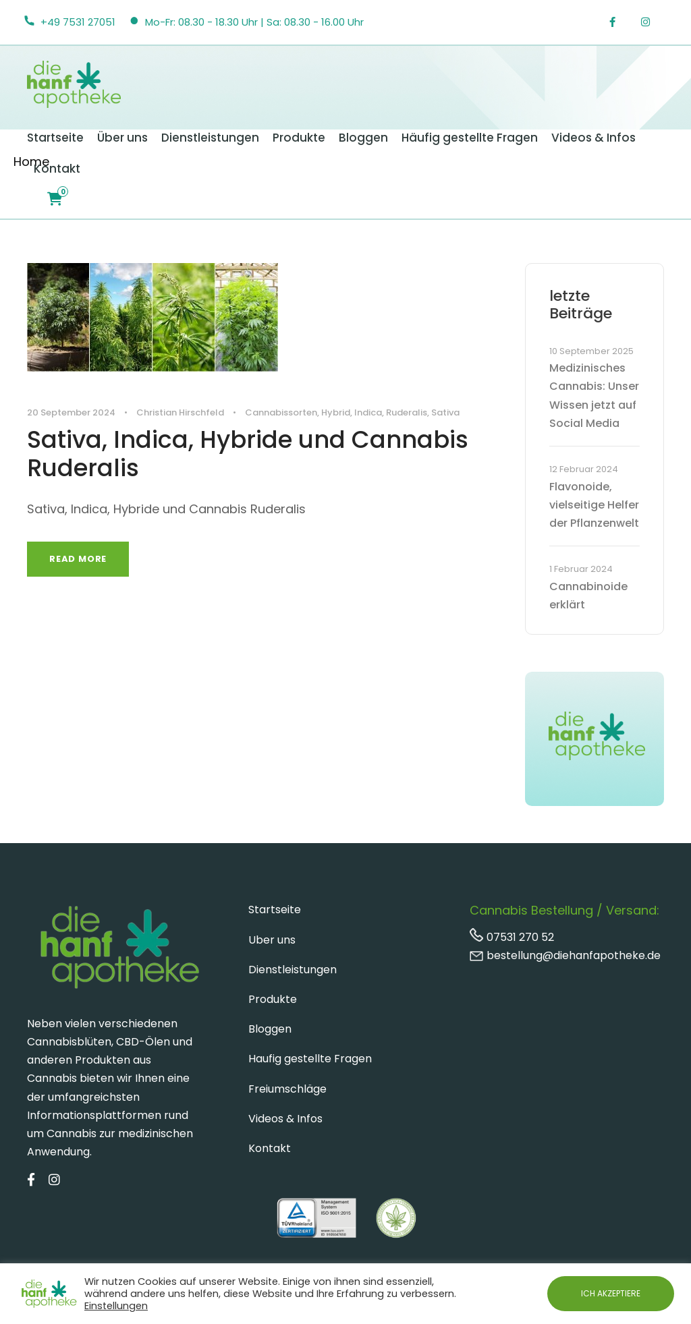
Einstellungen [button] (116, 1306)
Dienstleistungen (210, 137)
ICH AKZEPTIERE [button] (610, 1293)
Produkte (299, 137)
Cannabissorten (281, 412)
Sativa (445, 412)
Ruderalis (406, 412)
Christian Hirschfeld (180, 412)
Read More (78, 558)
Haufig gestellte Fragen (310, 1058)
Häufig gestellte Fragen (470, 137)
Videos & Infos (593, 137)
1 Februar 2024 (581, 569)
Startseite (55, 137)
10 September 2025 (591, 351)
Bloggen (363, 137)
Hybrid (335, 412)
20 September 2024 (71, 412)
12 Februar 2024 (583, 469)
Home (31, 161)
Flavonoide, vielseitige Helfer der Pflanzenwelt (594, 505)
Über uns (122, 137)
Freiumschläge (287, 1089)
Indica (368, 412)
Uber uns (272, 940)
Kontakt (57, 169)
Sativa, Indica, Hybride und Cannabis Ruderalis (247, 453)
